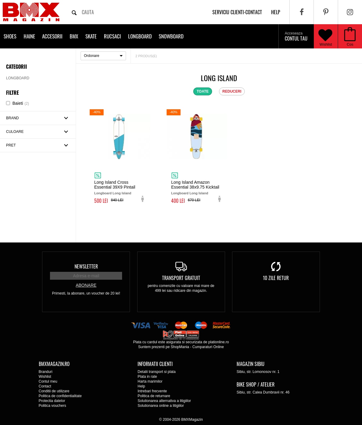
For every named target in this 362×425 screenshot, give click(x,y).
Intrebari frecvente (152, 391)
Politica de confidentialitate (60, 396)
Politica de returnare (154, 396)
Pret (11, 145)
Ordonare (91, 56)
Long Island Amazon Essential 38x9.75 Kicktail (195, 184)
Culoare (15, 132)
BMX (74, 36)
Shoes (10, 36)
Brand (12, 118)
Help (141, 386)
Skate (91, 36)
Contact (45, 386)
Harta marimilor (150, 381)
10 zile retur (276, 278)
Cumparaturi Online (208, 347)
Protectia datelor (52, 401)
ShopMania (180, 347)
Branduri (45, 372)
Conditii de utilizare (54, 391)
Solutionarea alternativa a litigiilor (164, 401)
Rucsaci (112, 36)
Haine (29, 36)
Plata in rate (147, 376)
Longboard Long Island (112, 193)
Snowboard (171, 36)
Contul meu (48, 381)
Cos (350, 44)
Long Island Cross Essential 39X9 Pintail (114, 184)
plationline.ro (218, 342)
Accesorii (52, 36)
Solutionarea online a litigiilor (161, 406)
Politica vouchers (52, 406)
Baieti (20, 103)
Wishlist (325, 36)
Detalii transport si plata (156, 372)
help (275, 12)
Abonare (86, 285)
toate (203, 91)
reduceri (231, 91)
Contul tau (296, 36)
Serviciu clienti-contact (237, 12)
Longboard (140, 36)
